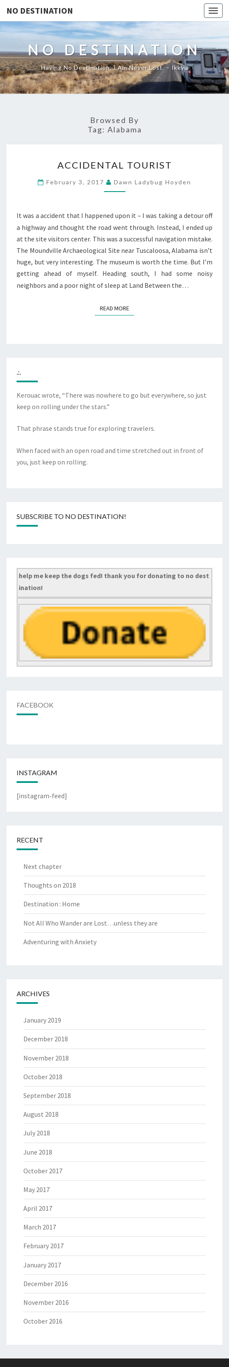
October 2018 (42, 1076)
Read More (117, 308)
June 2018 (37, 1152)
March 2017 (39, 1227)
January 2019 (42, 1020)
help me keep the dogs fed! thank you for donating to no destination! (114, 581)
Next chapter (42, 866)
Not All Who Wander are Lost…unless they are (90, 923)
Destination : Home (51, 904)
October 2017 (42, 1170)
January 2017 (42, 1265)
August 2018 (41, 1114)
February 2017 (43, 1245)
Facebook (35, 705)
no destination (39, 10)
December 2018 (45, 1039)
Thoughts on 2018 (49, 885)
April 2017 (37, 1208)
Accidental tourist (114, 165)
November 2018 (46, 1058)
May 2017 (36, 1189)
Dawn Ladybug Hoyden (152, 182)
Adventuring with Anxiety (59, 941)
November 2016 (46, 1302)
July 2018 (36, 1133)
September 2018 (47, 1095)
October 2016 (42, 1321)
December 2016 (45, 1283)
